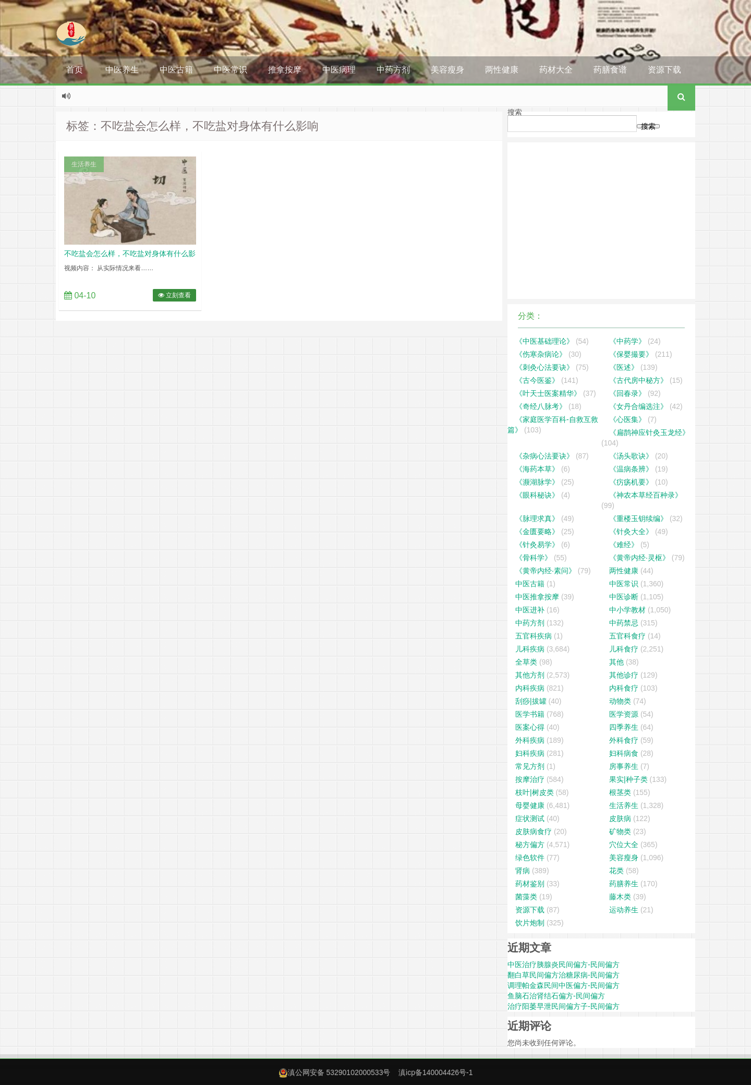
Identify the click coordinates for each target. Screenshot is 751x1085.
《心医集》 (627, 419)
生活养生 (83, 164)
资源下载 (664, 69)
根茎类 (620, 792)
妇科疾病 (529, 753)
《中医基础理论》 (544, 341)
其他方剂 (529, 675)
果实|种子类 (628, 779)
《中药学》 (627, 341)
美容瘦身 (447, 69)
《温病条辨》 (631, 469)
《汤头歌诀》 (631, 456)
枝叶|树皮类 (534, 792)
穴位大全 (623, 844)
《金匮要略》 (537, 531)
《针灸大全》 (631, 531)
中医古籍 (176, 69)
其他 (616, 662)
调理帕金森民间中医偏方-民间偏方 (563, 985)
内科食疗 (623, 688)
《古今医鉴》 (537, 380)
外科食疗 (623, 740)
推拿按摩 (284, 69)
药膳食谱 (610, 69)
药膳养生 (623, 883)
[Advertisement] (601, 220)
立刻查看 (174, 295)
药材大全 (556, 69)
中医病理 (339, 69)
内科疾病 (529, 688)
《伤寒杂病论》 (540, 354)
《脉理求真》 (537, 518)
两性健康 (501, 69)
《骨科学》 (533, 557)
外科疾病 (529, 740)
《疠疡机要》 (631, 482)
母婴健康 (529, 805)
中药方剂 (393, 69)
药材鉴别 (529, 883)
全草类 (526, 662)
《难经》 (623, 544)
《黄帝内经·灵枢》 (639, 557)
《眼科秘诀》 (537, 495)
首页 (74, 69)
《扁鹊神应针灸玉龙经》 (649, 432)
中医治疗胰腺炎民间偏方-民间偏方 (563, 964)
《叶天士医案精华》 (548, 393)
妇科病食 (623, 753)
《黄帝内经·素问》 (545, 570)
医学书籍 (529, 714)
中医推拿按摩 (537, 597)
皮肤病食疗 (533, 831)
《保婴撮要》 (631, 354)
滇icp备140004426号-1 (435, 1072)
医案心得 (529, 727)
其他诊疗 (623, 675)
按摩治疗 (529, 779)
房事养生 (623, 766)
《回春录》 (627, 393)
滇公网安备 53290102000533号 (339, 1072)
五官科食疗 (627, 636)
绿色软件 (529, 857)
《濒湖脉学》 (537, 482)
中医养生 (122, 69)
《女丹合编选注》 (638, 406)
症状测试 (529, 818)
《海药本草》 (537, 469)
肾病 (522, 870)
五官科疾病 (533, 636)
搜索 (514, 112)
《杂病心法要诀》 (544, 456)
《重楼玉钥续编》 (638, 518)
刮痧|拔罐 (531, 701)
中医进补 (529, 610)
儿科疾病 (529, 649)
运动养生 (623, 910)
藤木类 (620, 897)
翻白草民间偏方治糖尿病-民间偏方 (563, 975)
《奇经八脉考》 (540, 406)
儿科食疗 (623, 649)
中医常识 (230, 69)
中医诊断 (623, 597)
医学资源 (623, 714)
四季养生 (623, 727)
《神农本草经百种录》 (645, 495)
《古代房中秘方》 (638, 380)
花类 (616, 870)
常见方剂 (529, 766)
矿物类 (620, 831)
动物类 (620, 701)
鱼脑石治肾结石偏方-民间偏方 (556, 996)
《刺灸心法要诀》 (544, 367)
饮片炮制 (529, 923)
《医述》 (623, 367)
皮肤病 (620, 818)
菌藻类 (526, 897)
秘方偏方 (529, 844)
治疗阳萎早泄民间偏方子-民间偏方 (563, 1006)
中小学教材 (627, 610)
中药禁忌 (623, 623)
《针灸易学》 (537, 544)
